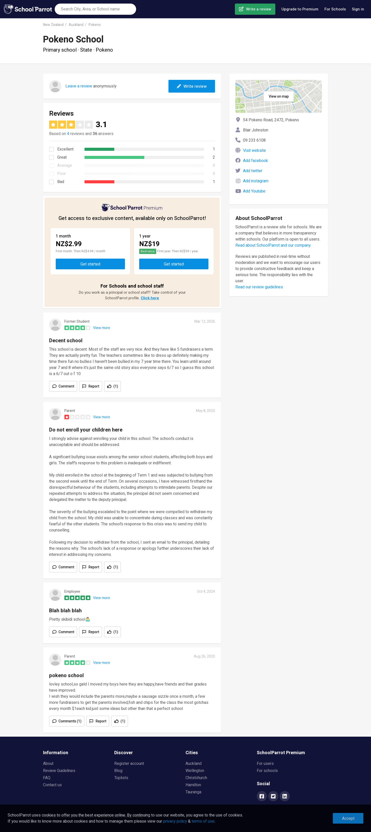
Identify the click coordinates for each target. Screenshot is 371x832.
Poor (61, 174)
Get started (90, 264)
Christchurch (196, 778)
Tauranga (193, 792)
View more (101, 328)
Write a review (258, 9)
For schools (267, 771)
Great (62, 157)
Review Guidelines (59, 771)
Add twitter (252, 171)
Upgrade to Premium (299, 9)
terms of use (203, 821)
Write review (192, 86)
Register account (129, 764)
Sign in (358, 9)
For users (265, 764)
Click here (150, 298)
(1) (115, 386)
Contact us (52, 785)
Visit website (254, 150)
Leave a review (78, 86)
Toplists (121, 778)
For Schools (335, 9)
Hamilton (193, 785)
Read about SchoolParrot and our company (273, 245)
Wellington (195, 771)
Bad (60, 182)
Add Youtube (254, 191)
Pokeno (95, 24)
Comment (66, 386)
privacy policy (175, 821)
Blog (118, 771)
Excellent (65, 149)
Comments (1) (70, 721)
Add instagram (255, 181)
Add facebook (255, 161)
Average (64, 165)
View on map (279, 96)
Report (94, 386)
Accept (348, 818)
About (48, 764)
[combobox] (95, 9)
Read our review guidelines (259, 287)
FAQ (46, 778)
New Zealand (53, 24)
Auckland (76, 24)
